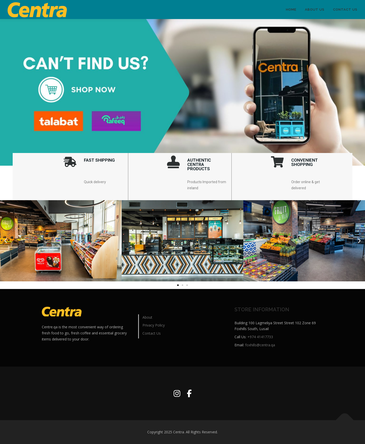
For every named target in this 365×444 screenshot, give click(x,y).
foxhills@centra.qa (260, 345)
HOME (291, 9)
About (147, 317)
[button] (6, 240)
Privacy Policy (153, 325)
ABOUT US (314, 9)
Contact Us (345, 9)
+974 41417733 (260, 336)
